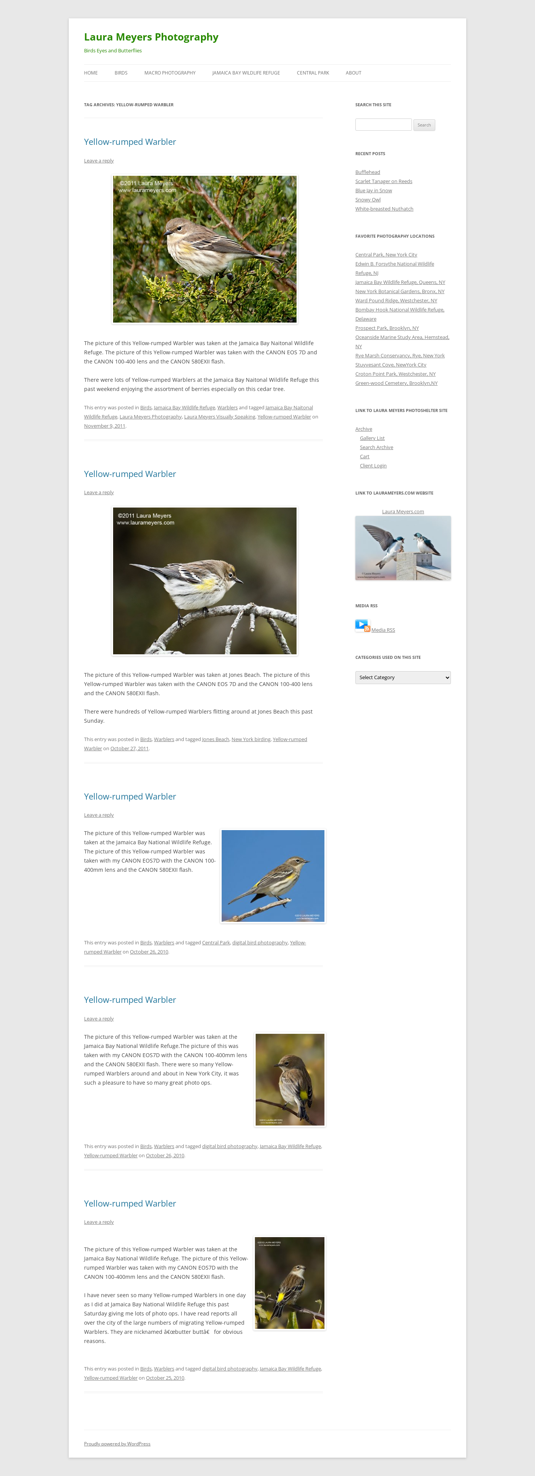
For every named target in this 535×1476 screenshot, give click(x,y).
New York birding (251, 739)
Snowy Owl (368, 199)
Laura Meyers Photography (151, 37)
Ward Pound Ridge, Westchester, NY (396, 300)
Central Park (313, 73)
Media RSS (383, 629)
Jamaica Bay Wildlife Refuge (246, 73)
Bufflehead (367, 172)
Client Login (373, 465)
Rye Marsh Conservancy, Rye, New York (400, 355)
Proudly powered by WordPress (117, 1443)
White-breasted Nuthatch (384, 208)
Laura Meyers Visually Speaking (219, 416)
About (354, 73)
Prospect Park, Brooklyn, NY (387, 327)
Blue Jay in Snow (373, 190)
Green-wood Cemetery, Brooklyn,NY (396, 383)
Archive (363, 428)
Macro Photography (170, 73)
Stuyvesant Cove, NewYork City (390, 364)
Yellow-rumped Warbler (130, 141)
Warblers (227, 407)
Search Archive (376, 447)
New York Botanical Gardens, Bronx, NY (399, 291)
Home (91, 73)
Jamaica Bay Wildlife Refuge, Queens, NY (400, 282)
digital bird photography (260, 942)
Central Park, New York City (386, 254)
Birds (121, 73)
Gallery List (372, 438)
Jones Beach (215, 739)
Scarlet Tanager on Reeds (383, 181)
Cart (365, 456)
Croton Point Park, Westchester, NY (395, 373)
